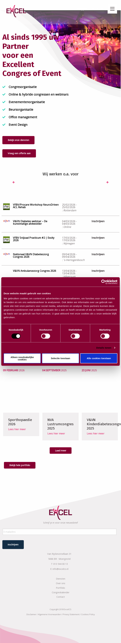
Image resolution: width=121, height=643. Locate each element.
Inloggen (81, 9)
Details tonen (103, 347)
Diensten (60, 577)
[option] (23, 182)
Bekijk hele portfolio (19, 465)
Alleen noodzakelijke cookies (22, 358)
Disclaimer (31, 613)
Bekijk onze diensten (18, 140)
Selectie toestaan (60, 358)
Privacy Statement (71, 613)
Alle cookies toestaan (99, 358)
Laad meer (60, 451)
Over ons (60, 582)
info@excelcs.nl (60, 567)
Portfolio (60, 586)
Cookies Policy (88, 613)
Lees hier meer (17, 434)
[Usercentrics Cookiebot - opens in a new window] (103, 282)
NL (94, 9)
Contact (60, 595)
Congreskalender (60, 591)
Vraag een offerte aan (19, 153)
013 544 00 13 (60, 562)
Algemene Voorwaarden (49, 613)
